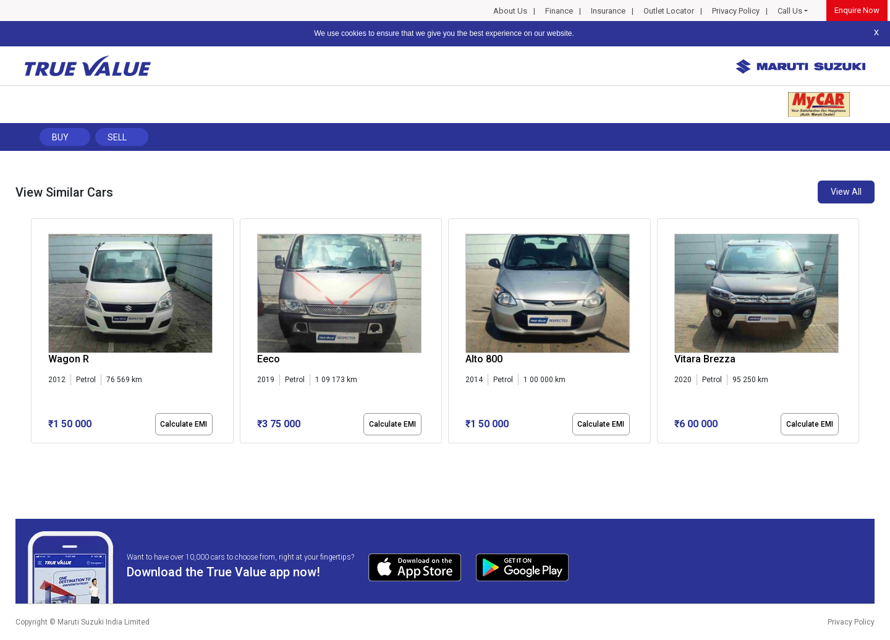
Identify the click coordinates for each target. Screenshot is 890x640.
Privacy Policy (736, 10)
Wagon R (68, 359)
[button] (34, 453)
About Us (510, 10)
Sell (117, 137)
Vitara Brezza (704, 359)
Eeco (268, 359)
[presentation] (37, 333)
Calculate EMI (183, 424)
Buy (60, 137)
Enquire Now (856, 10)
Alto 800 (483, 359)
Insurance (608, 10)
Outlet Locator (668, 10)
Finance (559, 10)
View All (846, 192)
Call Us (790, 10)
